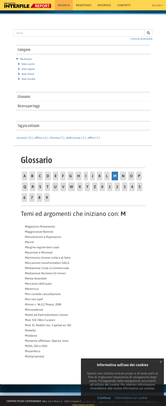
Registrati (83, 5)
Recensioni (26, 59)
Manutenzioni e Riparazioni (43, 237)
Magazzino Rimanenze (40, 226)
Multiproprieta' (35, 356)
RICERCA (64, 5)
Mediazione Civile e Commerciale (47, 268)
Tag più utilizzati (28, 125)
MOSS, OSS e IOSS (36, 346)
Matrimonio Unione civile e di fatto (48, 257)
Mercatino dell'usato (38, 283)
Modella (30, 330)
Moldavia (31, 335)
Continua (104, 398)
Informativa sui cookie (131, 398)
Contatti (124, 5)
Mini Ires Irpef (34, 299)
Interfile (104, 5)
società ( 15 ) (25, 137)
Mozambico (32, 351)
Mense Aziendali (36, 278)
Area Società (28, 79)
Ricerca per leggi (29, 106)
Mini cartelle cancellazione (43, 294)
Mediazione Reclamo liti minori (45, 273)
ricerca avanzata (142, 38)
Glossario (24, 96)
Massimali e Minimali (39, 252)
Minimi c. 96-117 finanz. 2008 (43, 304)
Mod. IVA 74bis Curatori (40, 320)
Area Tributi (28, 74)
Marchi (29, 242)
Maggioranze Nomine (39, 231)
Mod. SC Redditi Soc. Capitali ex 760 (48, 325)
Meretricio (32, 288)
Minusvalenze (34, 309)
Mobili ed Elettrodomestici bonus (46, 314)
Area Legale (28, 69)
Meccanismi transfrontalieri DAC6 (47, 263)
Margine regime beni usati (42, 247)
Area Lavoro (28, 64)
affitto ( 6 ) (41, 137)
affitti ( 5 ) (94, 137)
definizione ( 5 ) (76, 137)
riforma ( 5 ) (56, 137)
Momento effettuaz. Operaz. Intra (46, 340)
